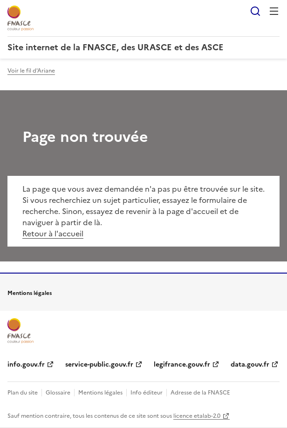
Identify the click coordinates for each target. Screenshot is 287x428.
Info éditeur (146, 392)
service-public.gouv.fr (99, 364)
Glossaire (58, 392)
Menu (274, 11)
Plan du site (22, 392)
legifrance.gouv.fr (182, 364)
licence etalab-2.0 (196, 416)
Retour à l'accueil (52, 233)
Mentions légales (100, 392)
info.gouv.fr (26, 364)
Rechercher (255, 11)
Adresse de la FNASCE (200, 392)
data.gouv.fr (250, 364)
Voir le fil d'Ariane (31, 71)
